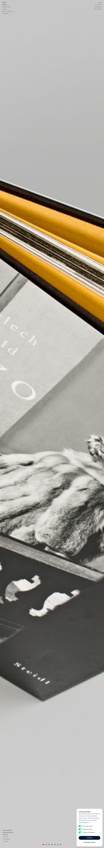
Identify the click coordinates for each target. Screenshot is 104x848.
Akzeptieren (89, 837)
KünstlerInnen (6, 7)
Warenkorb (98, 7)
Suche (100, 2)
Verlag (4, 9)
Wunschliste (98, 9)
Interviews (5, 13)
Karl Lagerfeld (6, 836)
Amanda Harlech (7, 838)
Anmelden (98, 4)
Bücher (4, 4)
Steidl (4, 2)
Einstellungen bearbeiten (89, 842)
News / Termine (7, 11)
